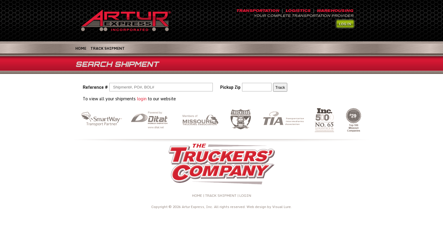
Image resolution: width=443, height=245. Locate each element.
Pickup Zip (230, 87)
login (142, 98)
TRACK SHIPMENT (107, 48)
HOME (197, 195)
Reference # (95, 87)
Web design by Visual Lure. (269, 206)
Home (80, 48)
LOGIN (245, 195)
